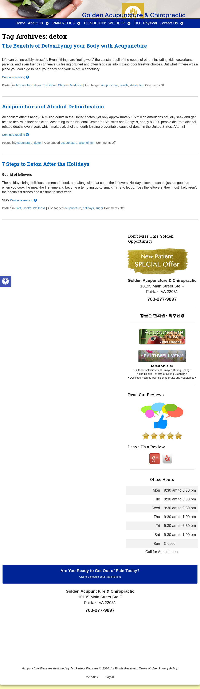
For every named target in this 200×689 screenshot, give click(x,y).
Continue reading (15, 77)
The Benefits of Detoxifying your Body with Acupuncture (74, 45)
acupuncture (109, 85)
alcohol (84, 142)
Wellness (39, 208)
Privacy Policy (167, 668)
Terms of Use (148, 668)
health (124, 85)
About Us (35, 23)
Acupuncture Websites (37, 668)
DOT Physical (145, 23)
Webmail (92, 677)
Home (20, 23)
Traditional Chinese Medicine (62, 85)
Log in (110, 677)
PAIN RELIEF (63, 23)
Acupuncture (23, 85)
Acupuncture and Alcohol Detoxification (53, 106)
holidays (88, 208)
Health (27, 208)
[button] (5, 281)
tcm (141, 85)
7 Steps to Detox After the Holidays (45, 164)
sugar (99, 208)
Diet (18, 208)
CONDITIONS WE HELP (104, 23)
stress (134, 85)
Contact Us (169, 23)
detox (38, 85)
